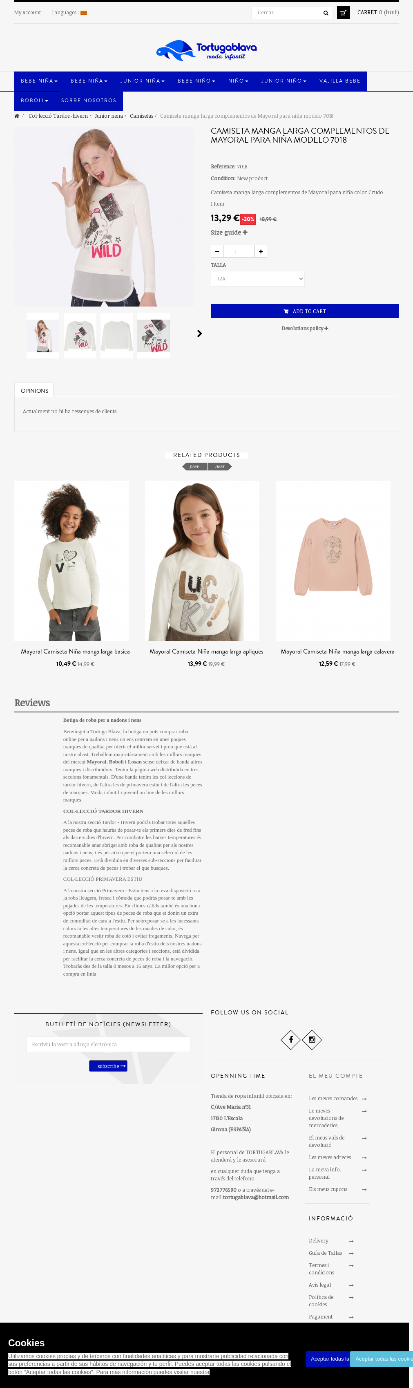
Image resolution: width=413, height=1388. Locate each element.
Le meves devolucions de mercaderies (326, 1118)
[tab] (305, 232)
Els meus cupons (328, 1189)
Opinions (34, 391)
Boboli (116, 762)
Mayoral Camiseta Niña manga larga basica (75, 651)
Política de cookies (321, 1300)
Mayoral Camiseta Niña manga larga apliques (206, 651)
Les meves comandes (333, 1098)
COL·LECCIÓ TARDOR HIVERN (103, 811)
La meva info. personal (325, 1173)
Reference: (223, 166)
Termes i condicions (321, 1268)
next (219, 466)
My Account (27, 12)
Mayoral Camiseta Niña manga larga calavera (338, 651)
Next (200, 333)
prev (194, 466)
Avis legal (320, 1284)
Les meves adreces (330, 1157)
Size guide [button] (229, 232)
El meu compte (336, 1076)
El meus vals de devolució (326, 1141)
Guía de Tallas (325, 1252)
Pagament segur (321, 1320)
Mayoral (97, 762)
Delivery (318, 1240)
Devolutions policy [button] (305, 328)
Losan (135, 762)
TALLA (219, 265)
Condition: (223, 178)
